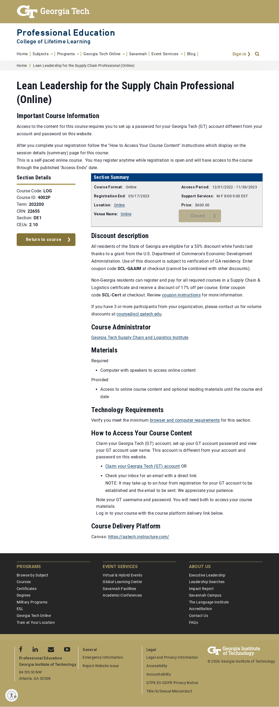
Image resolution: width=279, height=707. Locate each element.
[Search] (257, 54)
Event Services (120, 566)
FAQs (193, 622)
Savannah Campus (205, 595)
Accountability (158, 674)
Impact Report (201, 589)
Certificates (27, 589)
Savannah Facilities (119, 589)
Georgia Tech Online (34, 615)
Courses (24, 582)
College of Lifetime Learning (54, 41)
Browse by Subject (32, 575)
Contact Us (198, 615)
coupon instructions (181, 294)
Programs (29, 566)
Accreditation (200, 609)
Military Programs (32, 602)
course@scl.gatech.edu (138, 314)
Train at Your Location (36, 622)
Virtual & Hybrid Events (122, 575)
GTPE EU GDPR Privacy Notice (172, 683)
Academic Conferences (122, 595)
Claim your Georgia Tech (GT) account (142, 466)
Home (22, 65)
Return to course (43, 239)
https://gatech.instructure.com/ (138, 536)
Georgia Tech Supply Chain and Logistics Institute (139, 337)
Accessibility (157, 666)
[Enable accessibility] (11, 695)
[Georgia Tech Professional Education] (139, 11)
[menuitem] (23, 54)
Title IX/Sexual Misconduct (169, 691)
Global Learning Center (122, 582)
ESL (20, 609)
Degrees (23, 595)
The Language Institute (209, 602)
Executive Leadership (207, 575)
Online (119, 205)
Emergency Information (103, 657)
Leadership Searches (207, 582)
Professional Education (66, 32)
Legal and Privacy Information (172, 657)
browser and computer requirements (185, 420)
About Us (200, 566)
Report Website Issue (101, 666)
